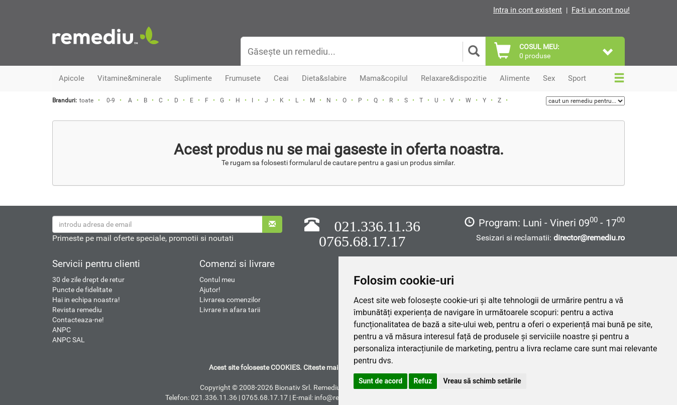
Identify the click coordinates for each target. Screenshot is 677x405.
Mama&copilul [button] (384, 78)
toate (86, 100)
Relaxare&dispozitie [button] (454, 78)
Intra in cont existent (527, 10)
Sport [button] (577, 78)
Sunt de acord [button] (380, 381)
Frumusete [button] (243, 78)
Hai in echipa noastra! (86, 300)
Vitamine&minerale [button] (129, 78)
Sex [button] (549, 78)
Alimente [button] (515, 78)
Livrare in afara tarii (229, 310)
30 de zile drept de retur (88, 280)
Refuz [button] (423, 381)
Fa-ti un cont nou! (601, 10)
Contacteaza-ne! (78, 320)
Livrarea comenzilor (230, 300)
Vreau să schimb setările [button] (482, 381)
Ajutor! (209, 290)
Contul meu (217, 280)
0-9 (110, 100)
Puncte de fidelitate (82, 290)
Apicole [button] (71, 78)
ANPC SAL (68, 340)
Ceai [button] (281, 78)
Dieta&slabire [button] (324, 78)
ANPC (61, 330)
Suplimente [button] (193, 78)
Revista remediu (77, 310)
